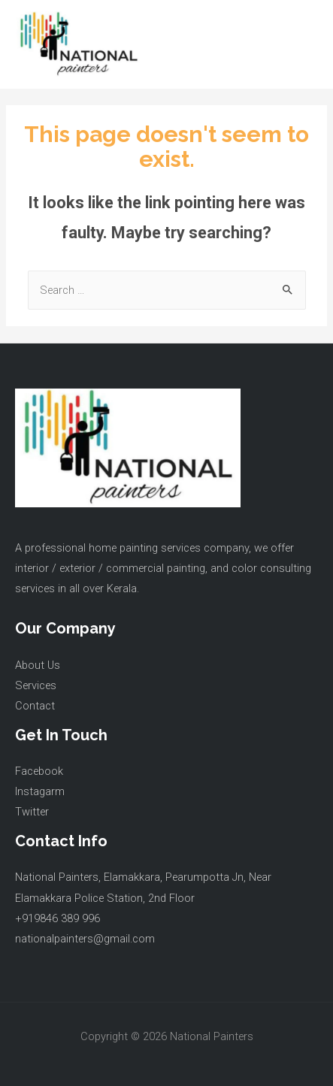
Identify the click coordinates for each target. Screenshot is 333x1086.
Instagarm (40, 791)
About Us (37, 665)
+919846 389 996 (57, 918)
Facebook (39, 771)
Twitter (32, 811)
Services (35, 685)
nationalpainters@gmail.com (85, 938)
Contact (35, 705)
